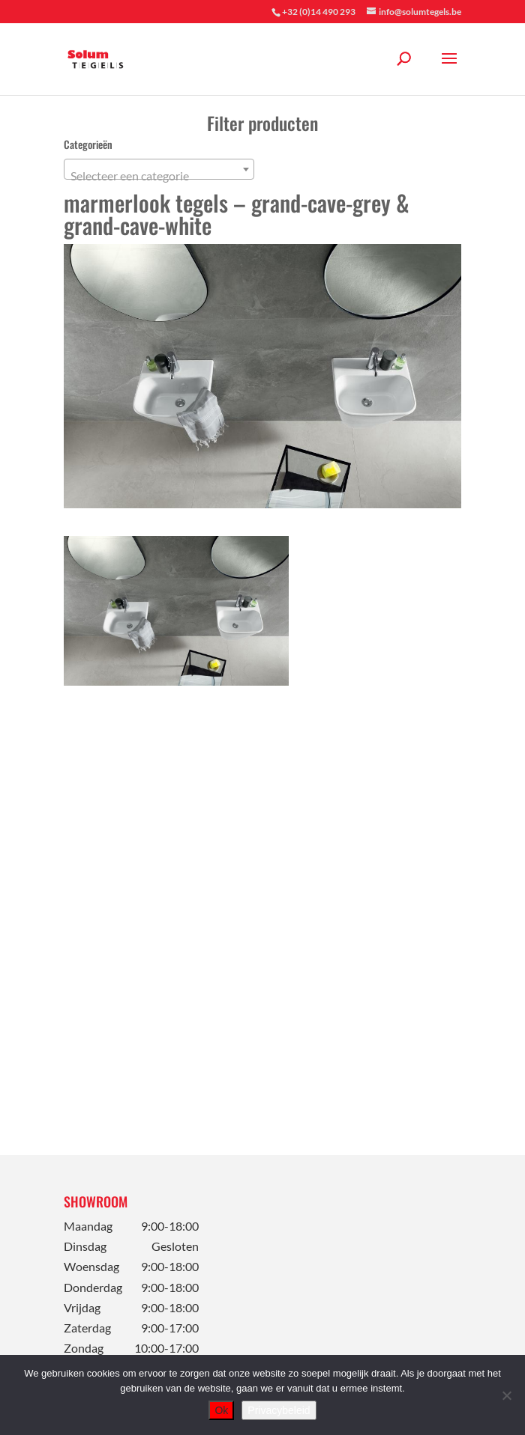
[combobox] (159, 169)
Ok (221, 1410)
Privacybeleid (279, 1410)
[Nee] (506, 1395)
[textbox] (159, 175)
